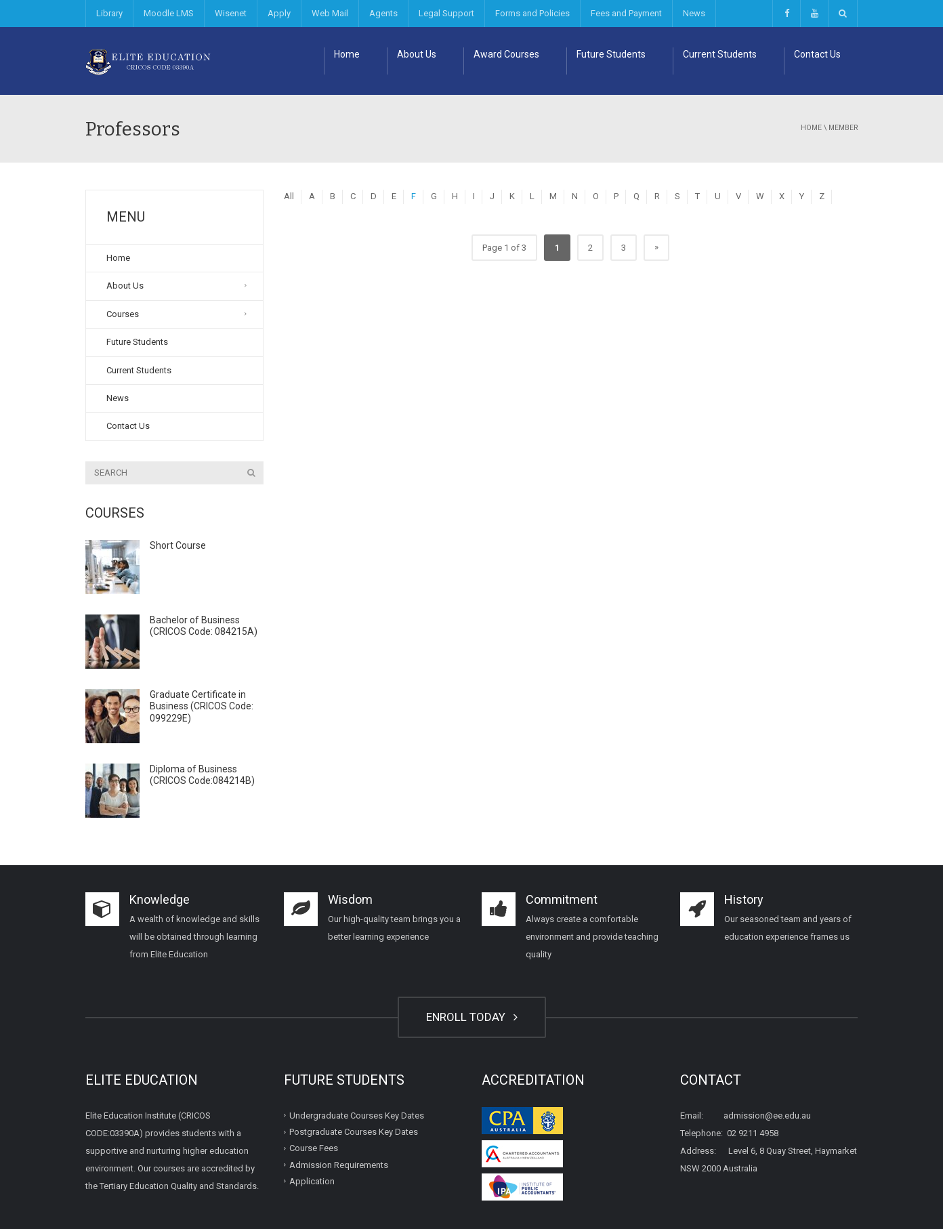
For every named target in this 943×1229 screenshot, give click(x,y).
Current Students (720, 54)
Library (109, 13)
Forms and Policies (532, 13)
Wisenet (231, 13)
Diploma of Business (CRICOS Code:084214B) (202, 775)
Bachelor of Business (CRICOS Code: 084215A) (203, 626)
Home (347, 54)
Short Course (178, 545)
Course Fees (313, 1148)
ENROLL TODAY (472, 1017)
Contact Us (817, 54)
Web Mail (330, 13)
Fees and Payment (626, 13)
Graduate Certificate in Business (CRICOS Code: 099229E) (201, 706)
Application (312, 1181)
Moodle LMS (169, 13)
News (694, 13)
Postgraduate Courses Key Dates (353, 1132)
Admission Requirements (338, 1164)
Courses (122, 314)
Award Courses (506, 54)
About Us (416, 54)
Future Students (611, 54)
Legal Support (446, 13)
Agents (383, 13)
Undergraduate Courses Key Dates (356, 1115)
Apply (279, 13)
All (289, 196)
